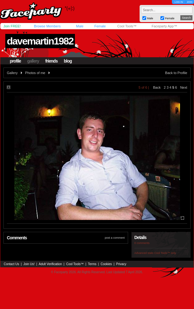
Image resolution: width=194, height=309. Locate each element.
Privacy (121, 264)
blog (68, 61)
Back (156, 87)
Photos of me (35, 73)
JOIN (189, 2)
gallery (33, 61)
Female (100, 26)
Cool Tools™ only (165, 253)
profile (15, 61)
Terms (92, 264)
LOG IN (178, 2)
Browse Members (47, 26)
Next (183, 87)
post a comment (115, 237)
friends (51, 61)
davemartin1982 (40, 41)
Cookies (106, 264)
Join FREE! (12, 26)
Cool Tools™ (126, 26)
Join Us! (29, 264)
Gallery (12, 73)
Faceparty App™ (164, 26)
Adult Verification (50, 264)
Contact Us (11, 264)
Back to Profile (176, 73)
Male (79, 26)
